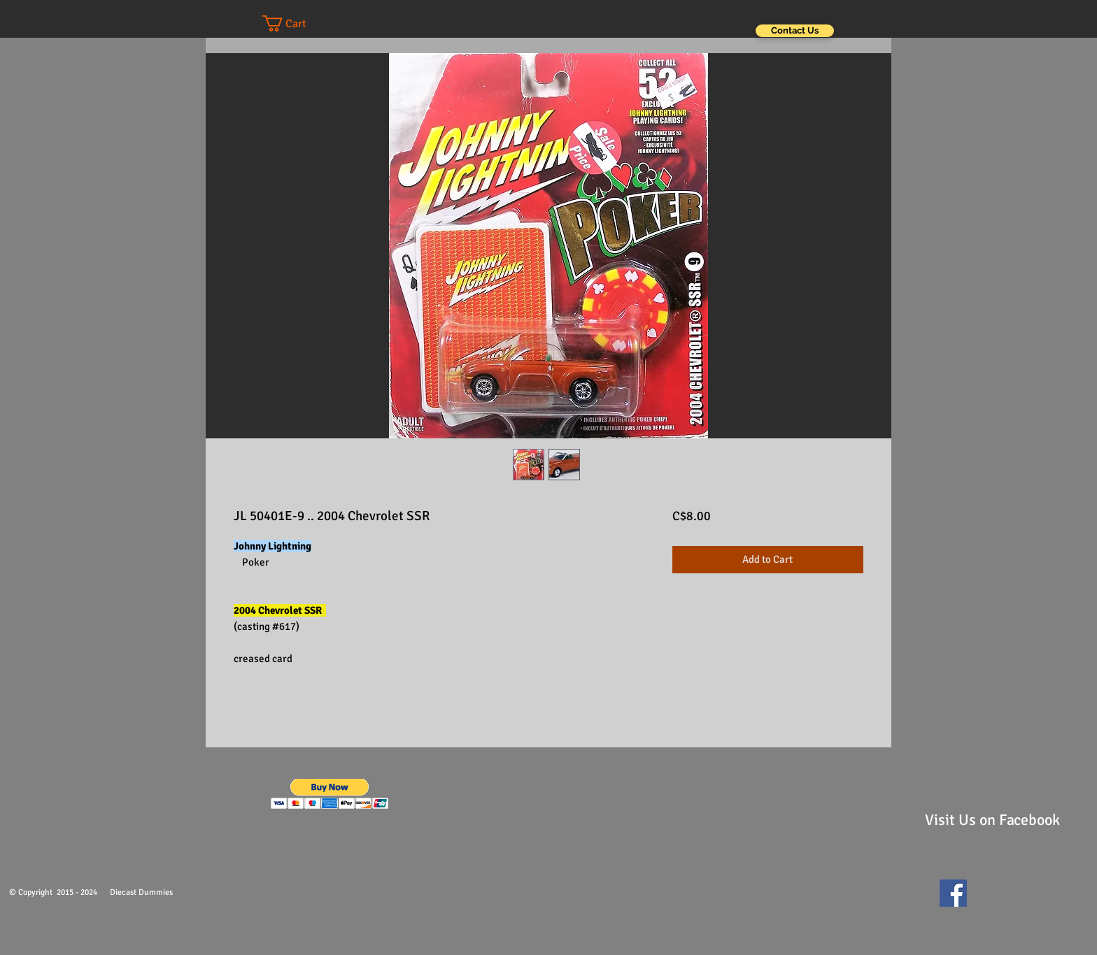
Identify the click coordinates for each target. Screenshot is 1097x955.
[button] (298, 23)
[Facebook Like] (1007, 900)
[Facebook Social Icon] (953, 893)
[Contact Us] (795, 30)
